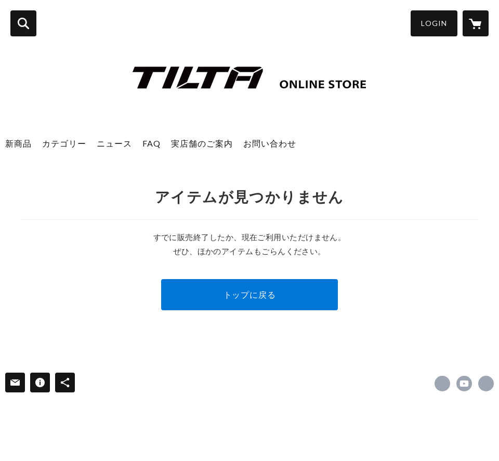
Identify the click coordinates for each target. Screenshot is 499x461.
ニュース (114, 143)
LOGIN (434, 23)
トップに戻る (250, 294)
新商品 (18, 143)
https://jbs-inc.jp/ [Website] (486, 383)
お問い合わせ (269, 143)
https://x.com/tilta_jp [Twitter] (442, 383)
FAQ (151, 143)
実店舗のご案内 (202, 143)
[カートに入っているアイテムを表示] (476, 23)
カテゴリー (64, 143)
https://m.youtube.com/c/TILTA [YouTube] (464, 383)
